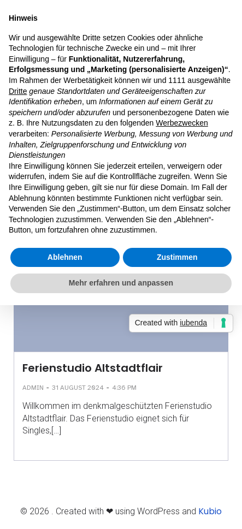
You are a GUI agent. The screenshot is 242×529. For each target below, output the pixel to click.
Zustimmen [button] (177, 257)
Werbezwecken (182, 122)
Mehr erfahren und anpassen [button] (121, 282)
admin (33, 387)
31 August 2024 (78, 387)
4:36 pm (124, 387)
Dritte (18, 91)
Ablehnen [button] (65, 257)
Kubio (210, 511)
